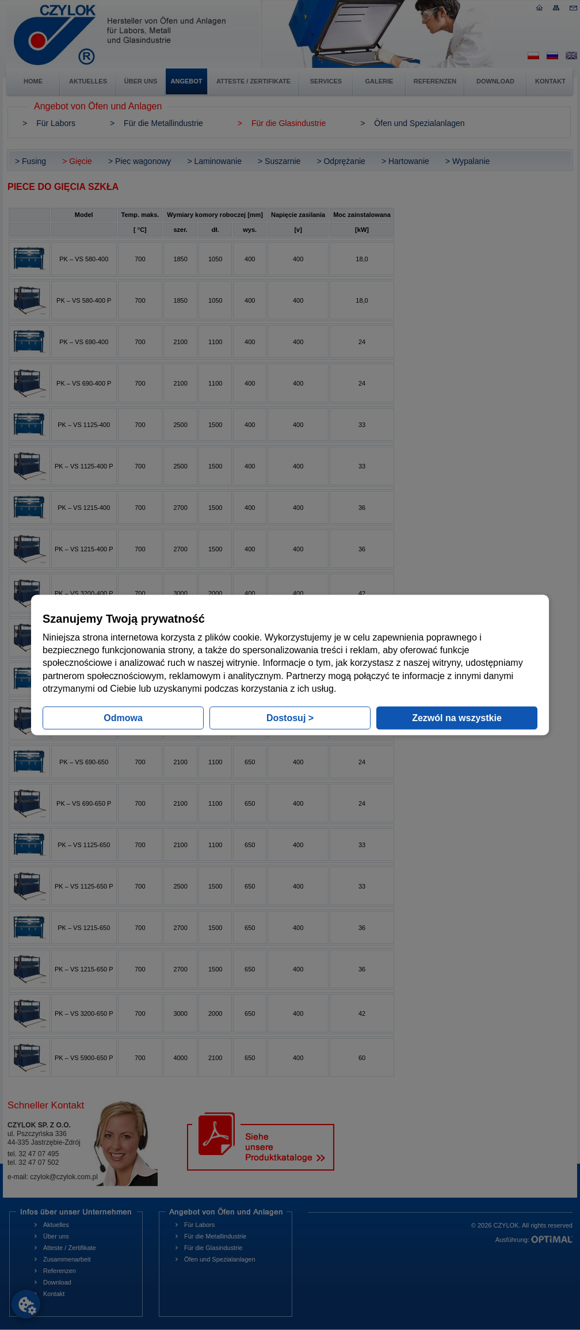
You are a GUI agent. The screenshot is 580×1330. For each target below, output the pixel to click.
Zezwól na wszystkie (457, 718)
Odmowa (123, 718)
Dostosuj (290, 718)
